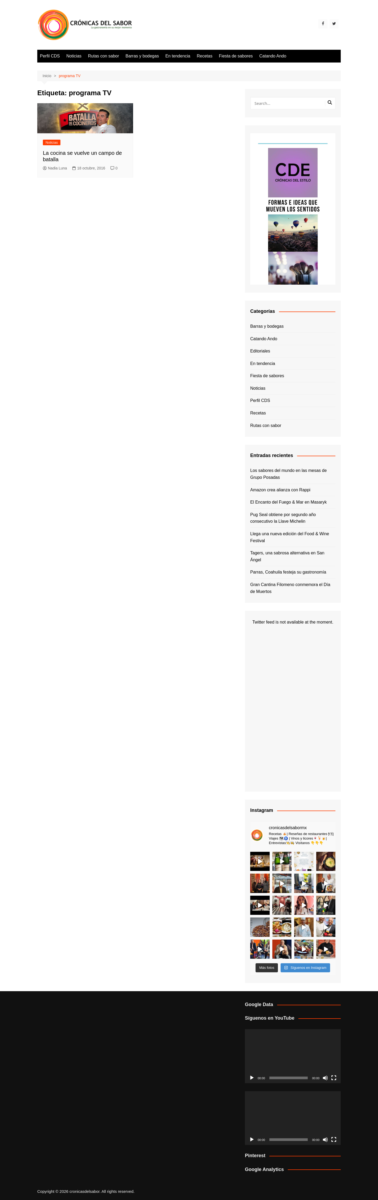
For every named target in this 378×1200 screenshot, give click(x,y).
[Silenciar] (325, 1078)
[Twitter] (334, 23)
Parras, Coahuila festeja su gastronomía (288, 572)
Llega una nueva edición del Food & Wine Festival (289, 537)
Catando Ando (272, 56)
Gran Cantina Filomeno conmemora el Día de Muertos (290, 588)
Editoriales (260, 351)
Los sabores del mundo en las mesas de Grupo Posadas (288, 474)
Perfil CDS (50, 56)
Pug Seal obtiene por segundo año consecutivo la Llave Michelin (283, 518)
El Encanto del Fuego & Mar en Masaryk (288, 502)
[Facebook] (322, 23)
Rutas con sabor (103, 56)
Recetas (204, 56)
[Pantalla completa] (333, 1078)
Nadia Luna (55, 168)
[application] (293, 1056)
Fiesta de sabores (236, 56)
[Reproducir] (251, 1078)
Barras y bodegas (142, 56)
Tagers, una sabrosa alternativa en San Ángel (287, 556)
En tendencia (177, 56)
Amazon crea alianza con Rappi (280, 490)
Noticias (73, 56)
